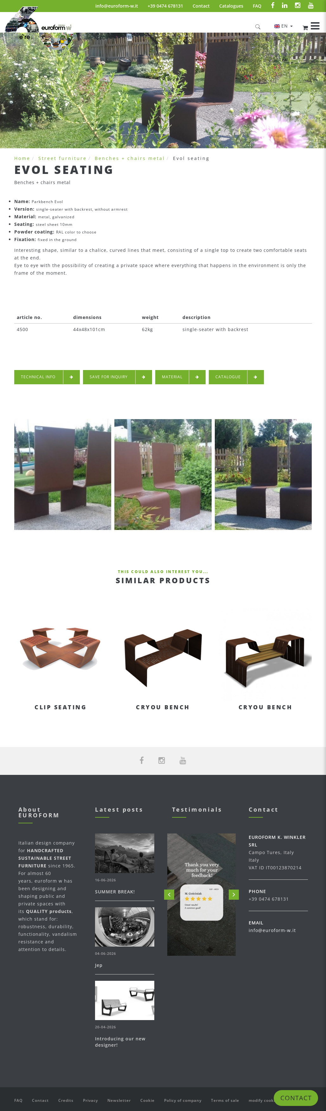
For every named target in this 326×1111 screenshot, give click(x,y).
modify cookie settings (272, 1100)
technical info (47, 377)
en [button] (283, 26)
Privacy (90, 1100)
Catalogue (236, 377)
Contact (201, 6)
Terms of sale (225, 1100)
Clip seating (60, 707)
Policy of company (182, 1100)
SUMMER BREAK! (115, 892)
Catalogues (231, 6)
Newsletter (119, 1100)
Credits (66, 1100)
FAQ (257, 6)
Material (180, 377)
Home (22, 158)
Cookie (147, 1100)
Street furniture (62, 158)
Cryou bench (163, 707)
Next (234, 895)
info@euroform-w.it (116, 6)
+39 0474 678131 (165, 6)
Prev (169, 895)
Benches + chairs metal (130, 158)
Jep (99, 965)
